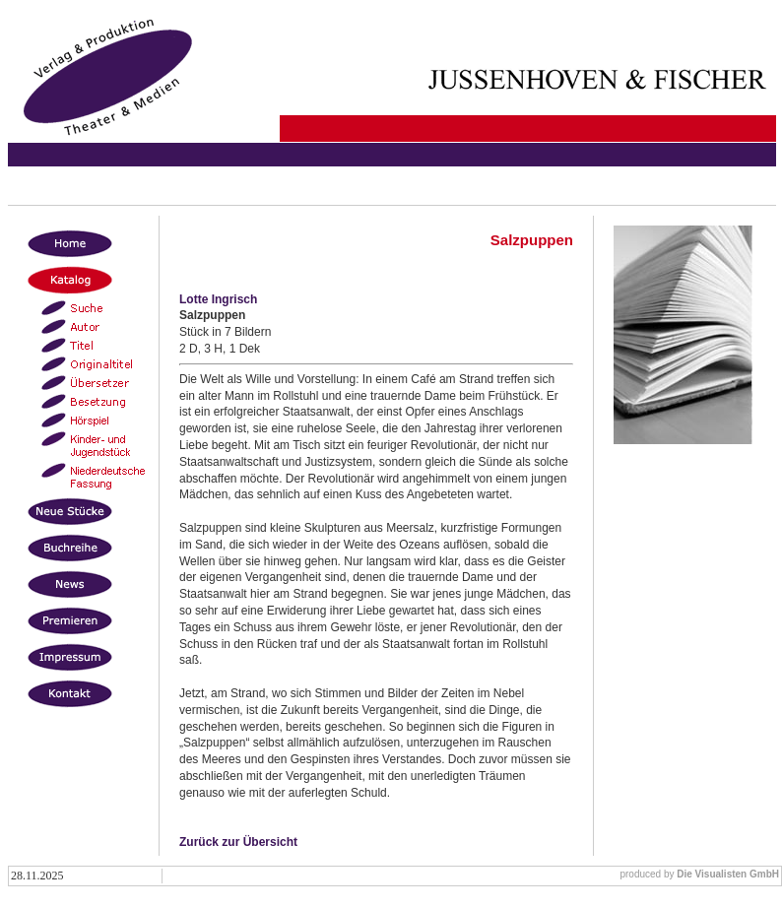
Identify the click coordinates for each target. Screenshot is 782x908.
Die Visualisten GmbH (728, 874)
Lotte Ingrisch (218, 299)
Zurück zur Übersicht (238, 842)
